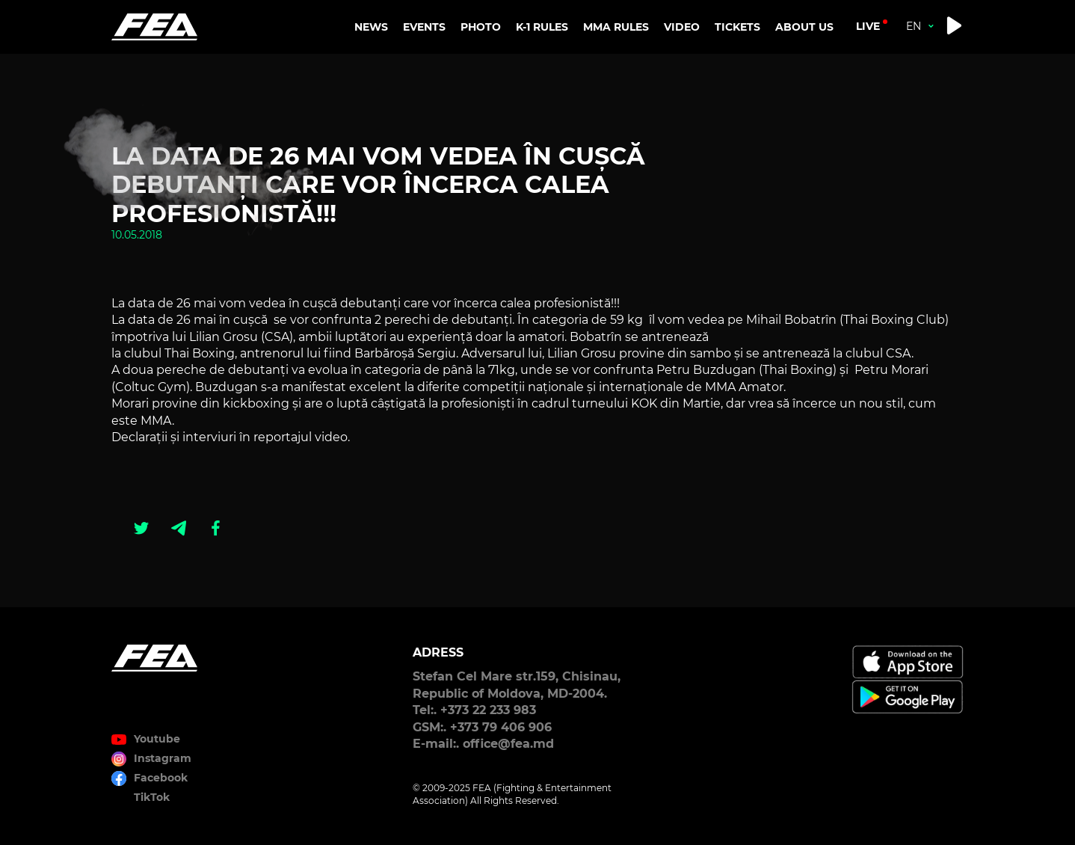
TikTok (152, 797)
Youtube (157, 739)
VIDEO (682, 27)
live (868, 26)
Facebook (161, 777)
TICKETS (737, 27)
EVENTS (424, 27)
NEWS (371, 27)
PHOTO (481, 27)
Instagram (162, 758)
